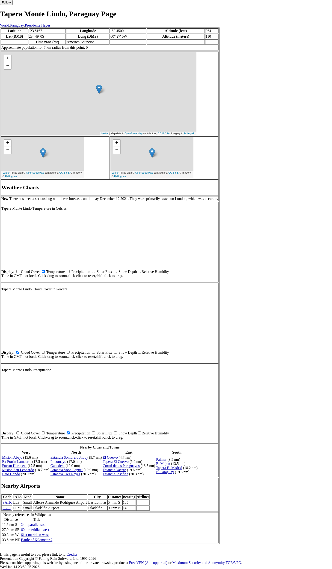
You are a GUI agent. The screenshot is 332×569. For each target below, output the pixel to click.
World (4, 25)
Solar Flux (104, 272)
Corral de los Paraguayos (121, 466)
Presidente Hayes (37, 25)
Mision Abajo (12, 457)
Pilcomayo (58, 462)
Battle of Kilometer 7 (36, 540)
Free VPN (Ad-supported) (148, 563)
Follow (6, 2)
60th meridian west (35, 530)
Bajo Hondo (11, 474)
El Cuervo (110, 457)
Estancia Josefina (115, 474)
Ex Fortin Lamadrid (16, 462)
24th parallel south (34, 525)
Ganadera (57, 466)
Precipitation (80, 272)
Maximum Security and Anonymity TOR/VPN (206, 563)
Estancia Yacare (114, 470)
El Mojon (163, 464)
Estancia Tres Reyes (65, 474)
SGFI (7, 508)
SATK (7, 502)
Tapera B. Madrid (169, 468)
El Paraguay (165, 472)
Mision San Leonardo (18, 470)
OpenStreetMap (133, 133)
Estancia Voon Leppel (66, 470)
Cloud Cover (30, 272)
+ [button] (7, 58)
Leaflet (105, 133)
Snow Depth (128, 272)
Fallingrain (189, 133)
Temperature (55, 272)
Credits (71, 554)
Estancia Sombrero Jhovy (69, 457)
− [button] (7, 65)
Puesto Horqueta (14, 466)
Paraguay (17, 25)
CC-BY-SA (164, 133)
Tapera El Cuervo (116, 462)
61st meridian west (35, 535)
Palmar (161, 459)
